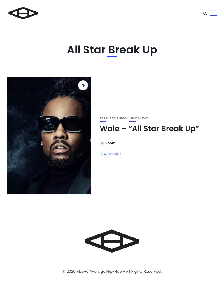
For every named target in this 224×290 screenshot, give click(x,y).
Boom (110, 143)
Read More (109, 153)
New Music (139, 118)
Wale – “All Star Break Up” (149, 128)
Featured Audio (113, 118)
